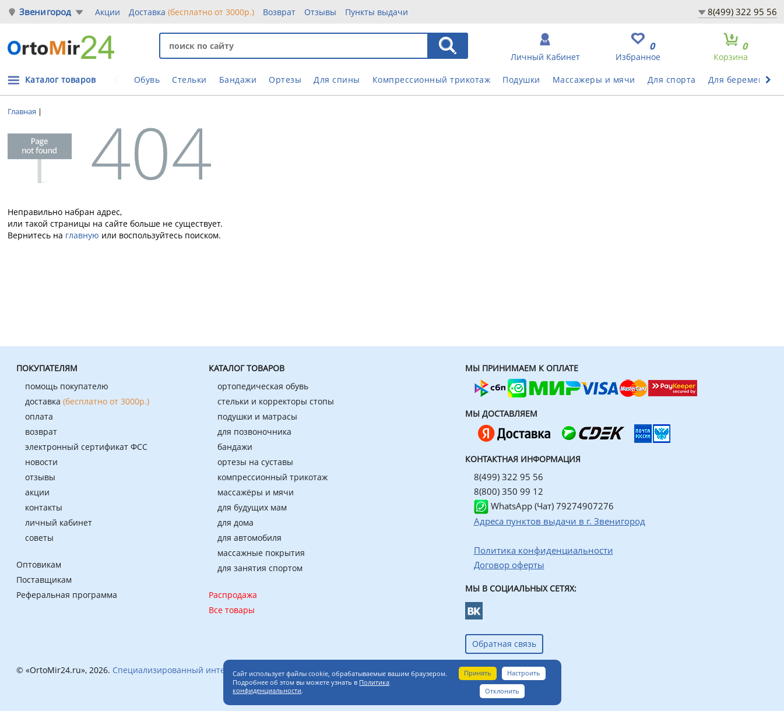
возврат (41, 431)
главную (82, 235)
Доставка (191, 12)
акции (37, 492)
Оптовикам (38, 564)
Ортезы (285, 79)
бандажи (234, 446)
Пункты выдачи (376, 11)
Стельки (189, 79)
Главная (23, 111)
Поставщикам (44, 579)
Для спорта (672, 79)
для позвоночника (254, 431)
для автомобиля (249, 537)
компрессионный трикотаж (272, 477)
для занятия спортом (260, 567)
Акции (107, 11)
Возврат (279, 11)
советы (39, 537)
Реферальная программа (66, 594)
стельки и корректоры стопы (275, 401)
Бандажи (238, 79)
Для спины (337, 79)
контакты (43, 507)
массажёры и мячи (255, 492)
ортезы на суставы (255, 461)
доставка (87, 401)
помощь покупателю (66, 386)
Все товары (232, 609)
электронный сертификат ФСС (86, 446)
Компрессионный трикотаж (431, 79)
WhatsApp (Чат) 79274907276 (544, 506)
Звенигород (45, 12)
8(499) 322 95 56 (742, 11)
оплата (39, 416)
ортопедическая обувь (262, 386)
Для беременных (744, 79)
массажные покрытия (261, 552)
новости (41, 461)
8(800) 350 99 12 (508, 491)
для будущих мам (252, 507)
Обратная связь (504, 643)
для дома (235, 522)
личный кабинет (58, 522)
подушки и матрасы (257, 416)
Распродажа (233, 594)
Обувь (147, 79)
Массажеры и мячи (594, 79)
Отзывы (320, 11)
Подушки (521, 79)
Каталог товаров (60, 79)
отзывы (40, 477)
